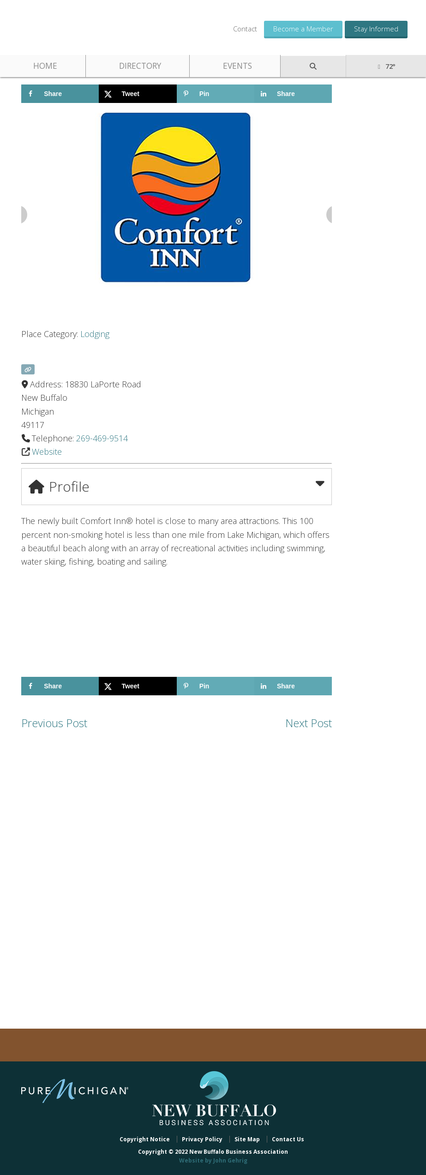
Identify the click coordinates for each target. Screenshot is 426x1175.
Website (47, 451)
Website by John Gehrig (213, 1160)
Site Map (247, 1139)
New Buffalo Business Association (87, 26)
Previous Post (54, 722)
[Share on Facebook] (60, 93)
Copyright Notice (145, 1139)
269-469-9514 (102, 438)
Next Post (308, 722)
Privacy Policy (202, 1139)
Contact (245, 28)
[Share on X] (137, 93)
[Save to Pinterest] (215, 93)
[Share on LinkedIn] (293, 93)
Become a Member (303, 28)
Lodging (94, 333)
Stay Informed (376, 28)
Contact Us (288, 1139)
